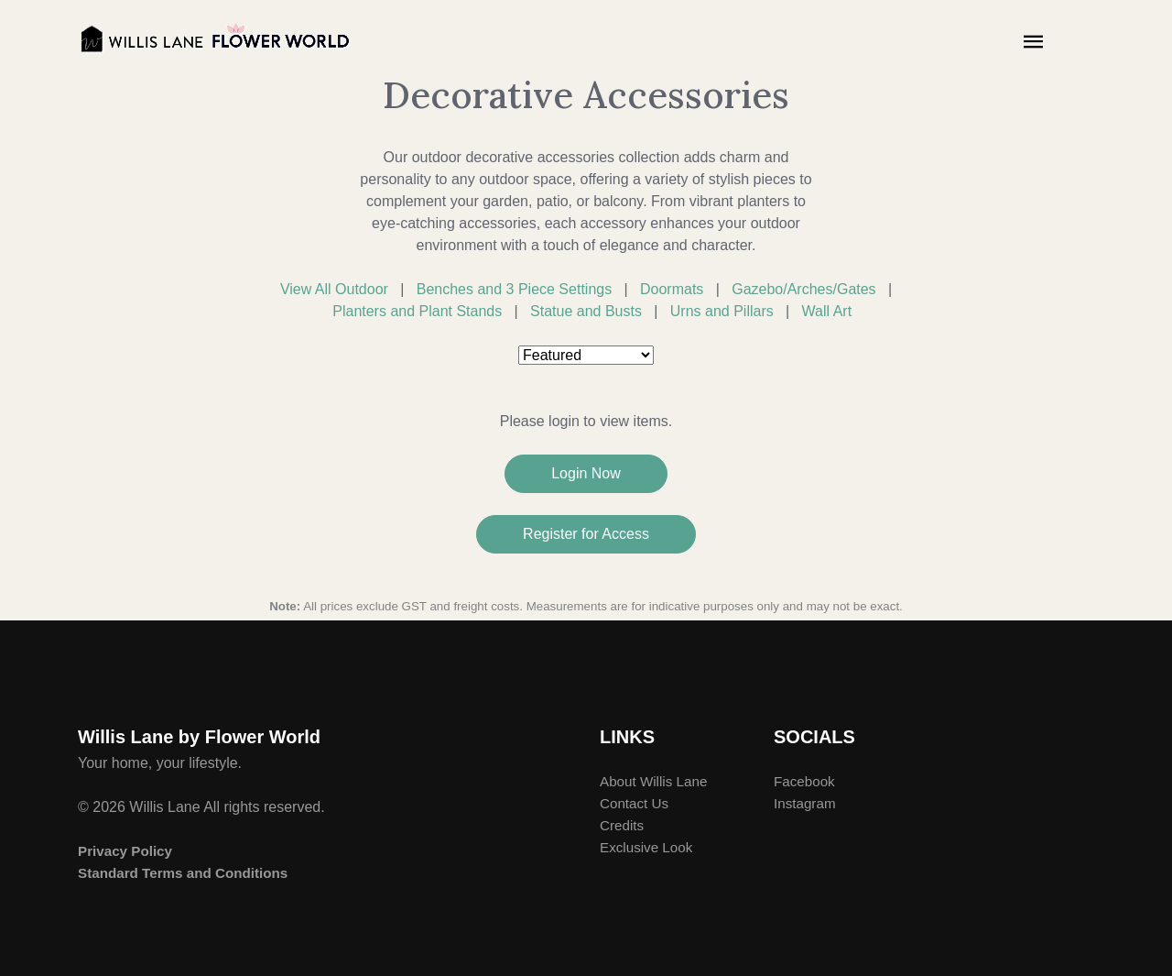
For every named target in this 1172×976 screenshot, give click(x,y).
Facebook (804, 781)
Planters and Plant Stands (417, 311)
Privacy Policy (125, 851)
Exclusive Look (646, 847)
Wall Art (827, 311)
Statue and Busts (586, 311)
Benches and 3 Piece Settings (514, 289)
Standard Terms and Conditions (183, 873)
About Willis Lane (653, 781)
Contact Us (634, 803)
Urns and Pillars (722, 311)
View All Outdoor (334, 289)
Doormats (671, 289)
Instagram (805, 803)
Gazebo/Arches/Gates (803, 289)
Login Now (586, 473)
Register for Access (586, 534)
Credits (622, 825)
